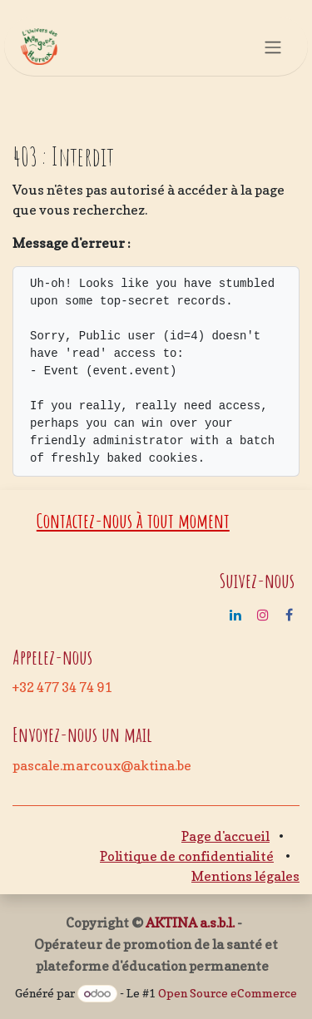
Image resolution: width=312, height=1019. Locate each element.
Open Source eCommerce (227, 993)
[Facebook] (289, 615)
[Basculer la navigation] (273, 46)
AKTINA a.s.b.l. (190, 922)
